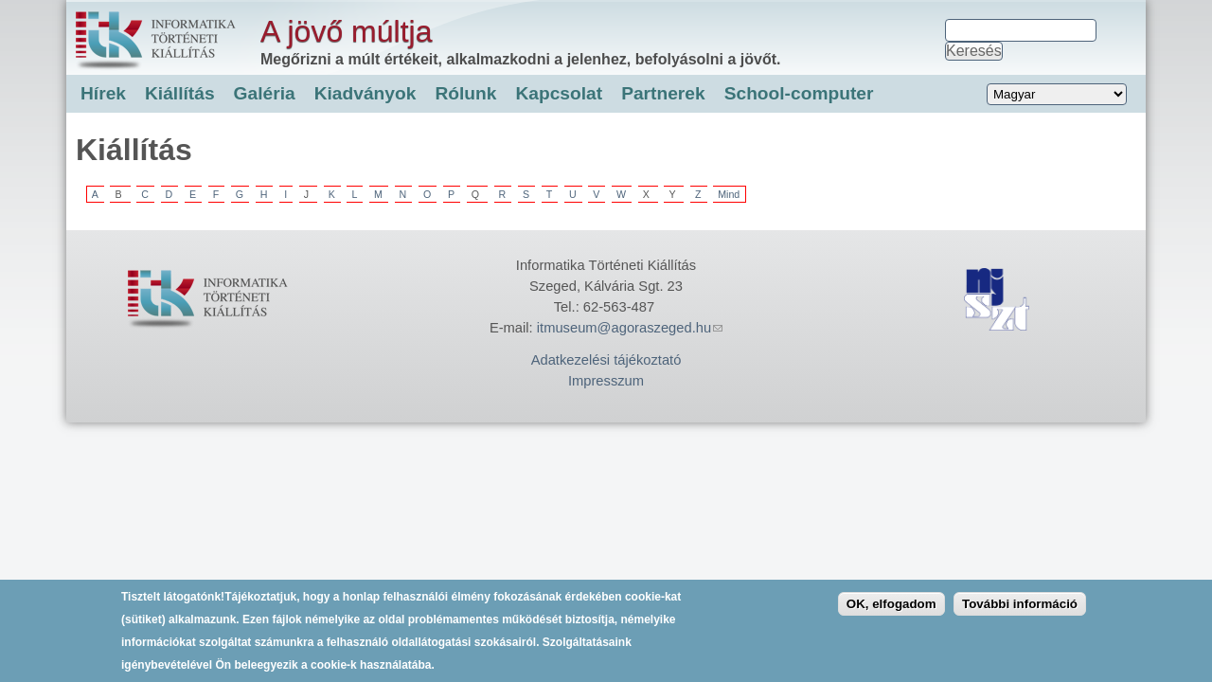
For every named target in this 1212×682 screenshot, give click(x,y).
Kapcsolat (558, 93)
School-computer (799, 93)
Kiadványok (365, 93)
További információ (1020, 611)
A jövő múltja (346, 31)
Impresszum (606, 380)
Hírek (103, 93)
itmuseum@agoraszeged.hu (629, 327)
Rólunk (465, 93)
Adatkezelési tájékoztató (606, 360)
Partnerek (663, 93)
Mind (729, 194)
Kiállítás (180, 93)
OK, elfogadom (891, 611)
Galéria (264, 93)
